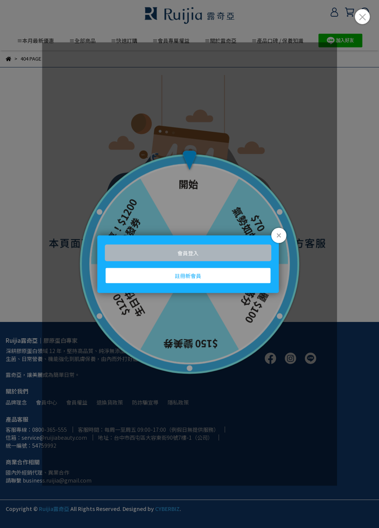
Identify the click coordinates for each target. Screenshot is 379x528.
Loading (189, 264)
